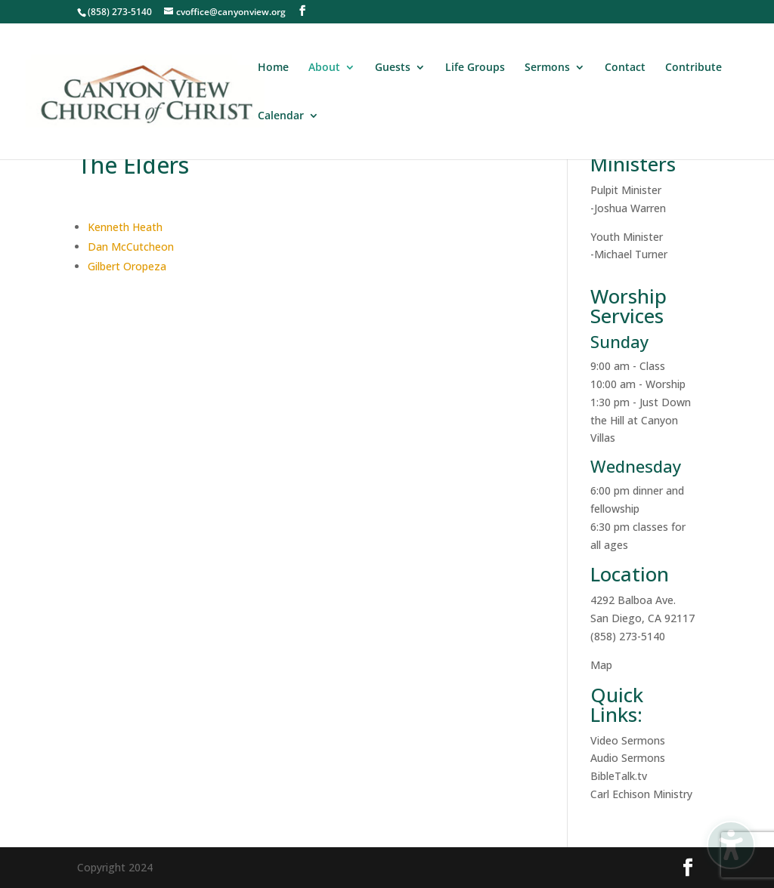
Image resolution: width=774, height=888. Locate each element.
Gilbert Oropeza (127, 266)
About (324, 68)
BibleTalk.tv (618, 776)
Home (273, 68)
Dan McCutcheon (131, 246)
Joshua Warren (630, 208)
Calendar (281, 116)
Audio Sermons (627, 758)
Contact (625, 68)
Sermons (547, 68)
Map (601, 665)
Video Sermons (627, 740)
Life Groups (475, 68)
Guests (392, 68)
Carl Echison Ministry (641, 794)
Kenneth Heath (125, 227)
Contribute (693, 68)
